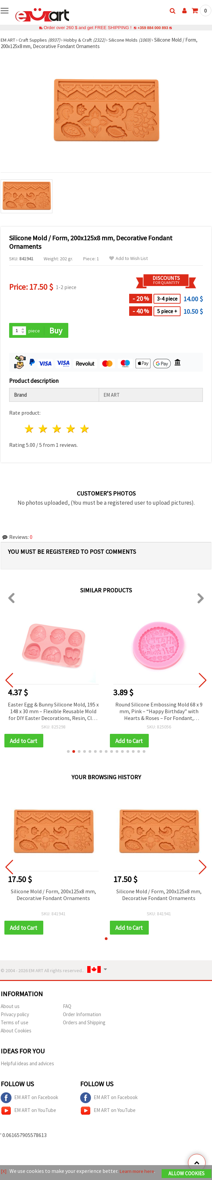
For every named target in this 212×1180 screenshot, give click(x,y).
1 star (30, 429)
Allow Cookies (186, 1170)
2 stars (43, 429)
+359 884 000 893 (153, 27)
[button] (68, 752)
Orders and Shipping (84, 1024)
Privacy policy (15, 1015)
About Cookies (16, 1032)
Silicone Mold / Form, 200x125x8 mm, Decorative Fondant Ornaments (53, 895)
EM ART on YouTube (28, 1112)
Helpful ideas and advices (27, 1065)
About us (10, 1007)
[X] (4, 1168)
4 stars (71, 429)
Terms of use (14, 1024)
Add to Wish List (128, 258)
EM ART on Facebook (29, 1099)
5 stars (85, 429)
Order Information (82, 1015)
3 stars (57, 429)
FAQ (67, 1007)
